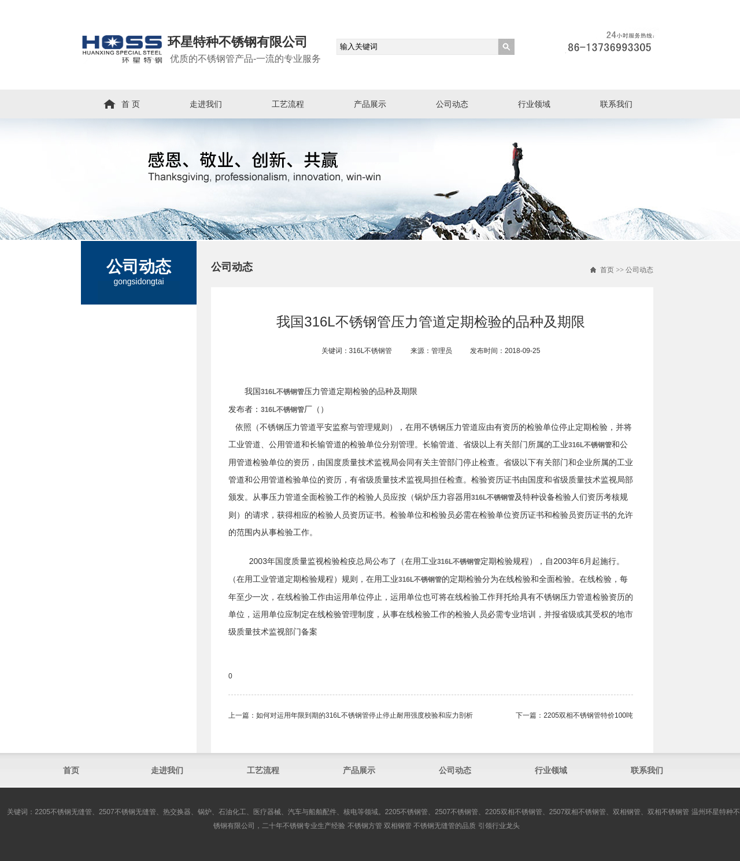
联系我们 (616, 104)
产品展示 (370, 104)
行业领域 (534, 104)
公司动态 (452, 104)
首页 (607, 270)
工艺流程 (288, 104)
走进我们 (206, 104)
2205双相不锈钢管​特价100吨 (588, 715)
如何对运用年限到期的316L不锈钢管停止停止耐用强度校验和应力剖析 (364, 715)
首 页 (130, 104)
